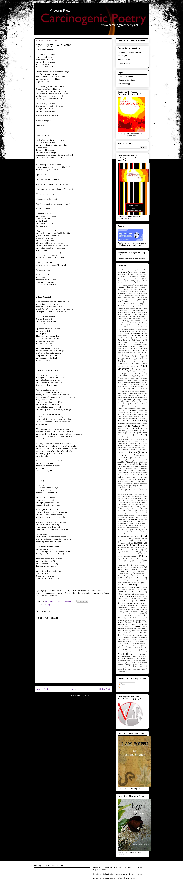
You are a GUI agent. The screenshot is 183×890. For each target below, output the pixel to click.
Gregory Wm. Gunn (124, 412)
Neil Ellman (141, 556)
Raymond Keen (130, 576)
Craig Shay (137, 352)
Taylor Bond (121, 646)
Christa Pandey (138, 342)
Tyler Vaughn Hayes (124, 660)
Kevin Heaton (122, 492)
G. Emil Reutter (130, 395)
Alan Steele (122, 276)
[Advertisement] (73, 677)
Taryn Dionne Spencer (137, 643)
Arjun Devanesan (140, 295)
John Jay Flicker (123, 458)
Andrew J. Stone (140, 287)
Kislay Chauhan (123, 496)
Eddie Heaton (132, 380)
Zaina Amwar (122, 671)
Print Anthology (124, 84)
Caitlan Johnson (135, 321)
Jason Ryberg (129, 439)
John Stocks (138, 462)
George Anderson (141, 400)
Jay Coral (139, 439)
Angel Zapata (122, 289)
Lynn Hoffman (140, 511)
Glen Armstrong (130, 406)
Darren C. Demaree (134, 357)
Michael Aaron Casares (134, 56)
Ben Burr (127, 304)
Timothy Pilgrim (125, 654)
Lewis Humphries (141, 504)
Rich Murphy (123, 578)
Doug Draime (134, 372)
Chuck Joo (141, 346)
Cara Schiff (133, 323)
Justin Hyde (141, 481)
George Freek (125, 402)
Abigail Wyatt (122, 274)
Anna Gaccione (140, 291)
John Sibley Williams (125, 462)
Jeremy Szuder (122, 443)
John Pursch (141, 460)
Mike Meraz (136, 550)
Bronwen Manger (135, 316)
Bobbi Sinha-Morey (138, 310)
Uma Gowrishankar (139, 660)
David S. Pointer (125, 361)
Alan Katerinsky (142, 274)
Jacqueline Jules (131, 433)
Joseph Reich (131, 475)
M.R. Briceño (130, 513)
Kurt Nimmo (143, 498)
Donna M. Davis (139, 369)
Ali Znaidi (142, 276)
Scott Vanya (139, 612)
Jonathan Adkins (134, 466)
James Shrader (122, 437)
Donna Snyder (122, 372)
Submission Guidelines (126, 80)
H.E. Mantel (138, 412)
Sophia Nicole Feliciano (137, 620)
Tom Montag (129, 656)
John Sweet (127, 464)
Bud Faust (142, 318)
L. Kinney (122, 500)
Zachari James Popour (138, 669)
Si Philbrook (130, 618)
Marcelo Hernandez (124, 515)
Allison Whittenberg (136, 279)
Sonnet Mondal (122, 620)
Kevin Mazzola (135, 492)
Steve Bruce (141, 628)
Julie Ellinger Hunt (134, 479)
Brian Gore (137, 314)
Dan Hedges (130, 355)
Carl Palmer (121, 325)
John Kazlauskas (136, 458)
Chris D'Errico (123, 342)
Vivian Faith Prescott (132, 663)
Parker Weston (139, 565)
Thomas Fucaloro (131, 650)
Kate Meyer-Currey (130, 486)
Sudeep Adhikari (130, 635)
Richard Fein (122, 580)
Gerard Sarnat (134, 404)
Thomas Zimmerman (137, 652)
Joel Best (142, 449)
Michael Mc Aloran (138, 545)
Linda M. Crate (134, 507)
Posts (122, 684)
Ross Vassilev (140, 600)
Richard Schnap (128, 584)
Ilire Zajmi (121, 423)
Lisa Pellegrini (127, 509)
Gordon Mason (130, 408)
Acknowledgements (125, 76)
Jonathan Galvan (131, 468)
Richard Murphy (139, 582)
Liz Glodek (137, 509)
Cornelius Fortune (137, 350)
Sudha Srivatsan (142, 635)
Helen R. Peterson (139, 416)
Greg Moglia (122, 410)
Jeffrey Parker (139, 441)
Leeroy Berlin (130, 504)
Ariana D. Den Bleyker (126, 295)
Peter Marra (126, 571)
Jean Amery (128, 441)
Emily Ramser (142, 382)
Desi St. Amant (135, 363)
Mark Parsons (140, 523)
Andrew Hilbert (125, 287)
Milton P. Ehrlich (132, 552)
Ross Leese (127, 601)
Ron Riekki (139, 596)
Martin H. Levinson (138, 525)
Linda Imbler (123, 507)
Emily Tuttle (124, 384)
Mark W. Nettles (123, 525)
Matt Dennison (132, 532)
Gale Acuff (137, 397)
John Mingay (131, 460)
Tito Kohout (141, 654)
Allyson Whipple (131, 281)
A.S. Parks (134, 272)
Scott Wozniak (122, 614)
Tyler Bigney (48, 605)
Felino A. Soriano (138, 388)
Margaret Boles (133, 517)
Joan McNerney (139, 447)
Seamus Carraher (134, 614)
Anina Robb (131, 289)
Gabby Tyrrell (141, 395)
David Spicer (141, 361)
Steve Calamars (123, 630)
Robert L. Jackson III (129, 589)
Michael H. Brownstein (139, 541)
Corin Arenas (123, 350)
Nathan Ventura (129, 556)
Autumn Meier (131, 300)
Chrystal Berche (130, 346)
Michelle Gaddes (123, 550)
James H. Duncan (126, 435)
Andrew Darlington (141, 285)
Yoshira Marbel (140, 667)
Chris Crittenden (138, 340)
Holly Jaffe (142, 418)
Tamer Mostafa (140, 641)
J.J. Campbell (132, 428)
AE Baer (142, 272)
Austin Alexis (135, 297)
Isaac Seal (129, 423)
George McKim (139, 402)
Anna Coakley (128, 291)
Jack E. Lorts (133, 431)
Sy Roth (128, 641)
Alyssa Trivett (142, 281)
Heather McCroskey (125, 416)
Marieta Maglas (123, 521)
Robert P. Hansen (137, 592)
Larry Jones (134, 502)
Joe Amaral (133, 449)
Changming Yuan (137, 333)
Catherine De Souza (138, 331)
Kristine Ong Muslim (131, 498)
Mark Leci (121, 523)
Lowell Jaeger (130, 511)
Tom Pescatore (141, 656)
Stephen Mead (131, 628)
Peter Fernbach (142, 569)
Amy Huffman (136, 283)
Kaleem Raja (138, 483)
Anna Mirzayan (122, 293)
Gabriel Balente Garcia (125, 397)
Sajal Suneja (125, 607)
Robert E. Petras (128, 587)
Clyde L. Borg (133, 348)
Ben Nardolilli (137, 304)
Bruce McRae (132, 318)
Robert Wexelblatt (124, 594)
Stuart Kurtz (130, 633)
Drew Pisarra (134, 378)
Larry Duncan (123, 502)
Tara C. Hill (122, 643)
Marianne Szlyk (137, 519)
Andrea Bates (128, 285)
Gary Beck (128, 399)
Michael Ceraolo (124, 541)
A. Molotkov (122, 270)
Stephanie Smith (136, 624)
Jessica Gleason (135, 443)
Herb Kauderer (122, 418)
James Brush (142, 433)
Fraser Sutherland (135, 393)
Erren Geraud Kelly (137, 386)
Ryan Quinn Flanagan (128, 603)
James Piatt (139, 435)
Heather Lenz (142, 414)
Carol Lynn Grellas (133, 327)
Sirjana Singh (141, 618)
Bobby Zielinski (122, 312)
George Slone (122, 404)
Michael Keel (125, 543)
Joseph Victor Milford (133, 477)
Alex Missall (132, 276)
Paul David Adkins (135, 567)
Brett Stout (128, 314)
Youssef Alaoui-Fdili (124, 669)
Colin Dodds (143, 348)
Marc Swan (141, 513)
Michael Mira (125, 548)
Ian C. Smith (137, 420)
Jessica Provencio (134, 445)
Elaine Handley (131, 382)
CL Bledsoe (122, 321)
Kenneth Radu (140, 490)
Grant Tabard (141, 408)
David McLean (140, 359)
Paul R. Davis (130, 569)
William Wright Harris (125, 667)
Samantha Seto (135, 607)
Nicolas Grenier (125, 559)
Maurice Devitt (132, 534)
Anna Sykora (133, 293)
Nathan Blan (136, 554)
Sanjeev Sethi (134, 609)
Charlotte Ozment (139, 338)
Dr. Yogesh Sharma (141, 376)
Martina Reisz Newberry (125, 527)
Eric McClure (135, 384)
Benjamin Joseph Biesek (132, 306)
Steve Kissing (136, 630)
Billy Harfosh (136, 308)
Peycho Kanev (123, 574)
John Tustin (139, 464)
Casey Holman (142, 329)
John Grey (132, 452)
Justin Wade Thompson (125, 483)
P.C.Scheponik (137, 561)
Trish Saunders (126, 658)
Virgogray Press (134, 52)
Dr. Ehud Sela (140, 374)
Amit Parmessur (124, 283)
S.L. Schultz (141, 603)
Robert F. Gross (141, 587)
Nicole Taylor (137, 559)
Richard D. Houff (137, 578)
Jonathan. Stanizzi (129, 470)
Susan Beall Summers (126, 637)
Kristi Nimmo (135, 496)
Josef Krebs (141, 470)
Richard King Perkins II (137, 580)
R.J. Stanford (137, 574)
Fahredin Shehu (123, 389)
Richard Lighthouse (124, 582)
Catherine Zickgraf (123, 333)
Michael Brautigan (141, 538)
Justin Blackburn (130, 481)
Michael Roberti (139, 548)
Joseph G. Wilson (135, 472)
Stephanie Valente (124, 626)
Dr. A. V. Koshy (129, 374)
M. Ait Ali (121, 513)
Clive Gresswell (122, 348)
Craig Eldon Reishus (124, 352)
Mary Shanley (136, 530)
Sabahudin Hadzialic (134, 605)
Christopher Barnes (124, 344)
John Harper (140, 455)
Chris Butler (123, 340)
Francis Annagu (139, 391)
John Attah (121, 452)
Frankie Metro (122, 393)
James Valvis (133, 437)
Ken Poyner (130, 490)
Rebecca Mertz (142, 576)
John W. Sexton (122, 466)
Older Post (104, 689)
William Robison (139, 665)
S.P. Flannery (122, 605)
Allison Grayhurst (123, 279)
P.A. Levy (128, 561)
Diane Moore (130, 366)
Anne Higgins (143, 293)
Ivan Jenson (132, 425)
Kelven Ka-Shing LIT (131, 488)
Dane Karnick (140, 355)
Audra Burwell (122, 297)
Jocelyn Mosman (123, 449)
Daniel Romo (122, 357)
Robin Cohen (139, 594)
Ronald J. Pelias (123, 598)
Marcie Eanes (136, 515)
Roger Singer (124, 596)
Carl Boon (142, 323)
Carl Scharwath (134, 325)
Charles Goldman (138, 335)
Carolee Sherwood (129, 329)
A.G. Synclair (134, 270)
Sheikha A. (131, 616)
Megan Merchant (131, 536)
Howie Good (123, 421)
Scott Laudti (129, 612)
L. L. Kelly (130, 500)
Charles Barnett (122, 335)
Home (73, 689)
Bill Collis (126, 308)
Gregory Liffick (136, 410)
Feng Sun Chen (126, 391)
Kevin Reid (128, 494)
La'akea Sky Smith (141, 500)
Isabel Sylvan (138, 423)
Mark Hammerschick (137, 521)
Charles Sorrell (125, 338)
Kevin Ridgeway (139, 494)
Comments (124, 688)
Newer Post (42, 689)
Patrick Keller (122, 567)
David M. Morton (128, 359)
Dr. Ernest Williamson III (125, 376)
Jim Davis (128, 447)
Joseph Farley (122, 472)
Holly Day (132, 418)
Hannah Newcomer (130, 414)
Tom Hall (120, 656)
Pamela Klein (133, 563)
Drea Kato (123, 378)
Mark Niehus (130, 523)
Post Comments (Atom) (79, 695)
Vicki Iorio (121, 663)
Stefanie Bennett (124, 622)
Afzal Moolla (131, 274)
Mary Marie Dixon (124, 530)
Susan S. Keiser (131, 639)
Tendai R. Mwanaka (134, 646)
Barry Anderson (136, 302)
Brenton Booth (136, 312)
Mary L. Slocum (140, 527)
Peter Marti (140, 571)
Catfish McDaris (124, 331)
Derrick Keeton (122, 363)
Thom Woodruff (132, 648)
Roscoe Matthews (135, 598)
